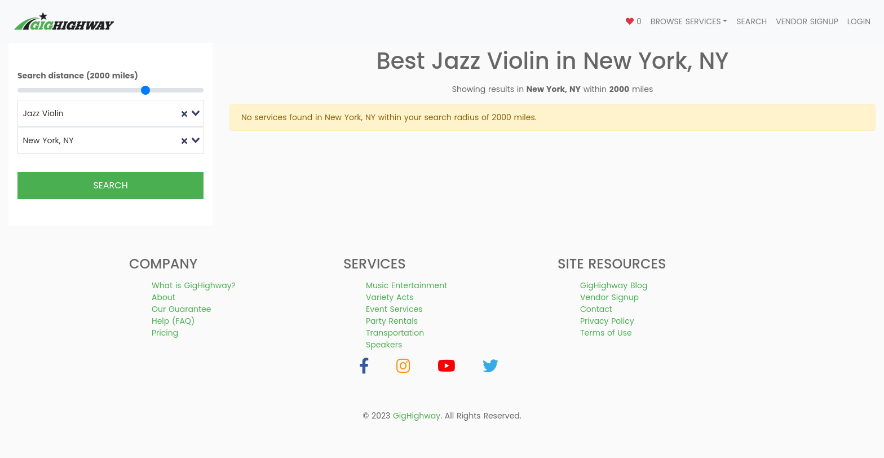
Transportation (395, 332)
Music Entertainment (406, 285)
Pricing (165, 332)
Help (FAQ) (173, 321)
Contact (596, 309)
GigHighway (416, 415)
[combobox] (110, 113)
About (163, 297)
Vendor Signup (807, 21)
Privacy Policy (607, 321)
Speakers (384, 344)
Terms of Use (606, 332)
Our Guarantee (181, 309)
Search (751, 21)
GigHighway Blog (613, 285)
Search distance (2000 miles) (77, 75)
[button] (689, 21)
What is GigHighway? (194, 285)
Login (858, 21)
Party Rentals (392, 321)
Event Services (394, 309)
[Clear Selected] (184, 114)
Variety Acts (389, 297)
